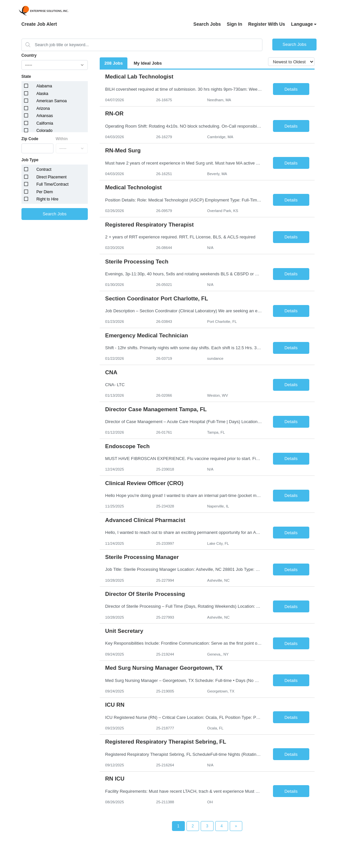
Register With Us (266, 24)
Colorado (44, 130)
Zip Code (29, 139)
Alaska (42, 93)
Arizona (43, 108)
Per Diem (44, 192)
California (44, 123)
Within (62, 139)
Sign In (234, 24)
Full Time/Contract (52, 184)
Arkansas (44, 115)
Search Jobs (207, 24)
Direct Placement (51, 177)
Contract (43, 169)
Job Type (30, 160)
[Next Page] (236, 826)
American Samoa (51, 101)
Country (29, 55)
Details (291, 89)
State (26, 76)
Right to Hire (47, 199)
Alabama (44, 86)
